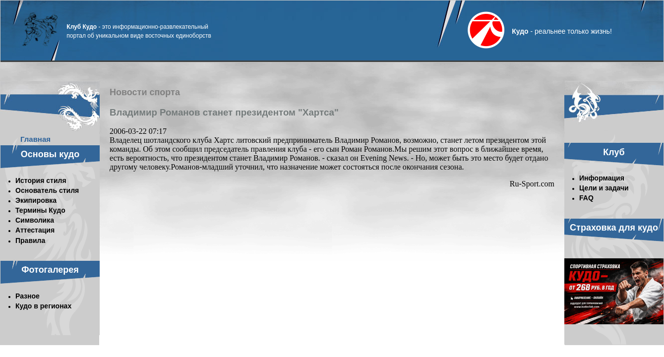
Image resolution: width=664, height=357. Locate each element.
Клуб (613, 152)
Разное (27, 296)
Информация (601, 178)
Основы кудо (50, 154)
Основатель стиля (47, 190)
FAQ (586, 198)
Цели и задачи (604, 188)
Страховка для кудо (614, 228)
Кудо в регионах (43, 306)
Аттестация (35, 230)
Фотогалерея (50, 270)
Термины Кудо (40, 210)
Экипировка (36, 200)
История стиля (40, 180)
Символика (34, 220)
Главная (35, 139)
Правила (30, 240)
